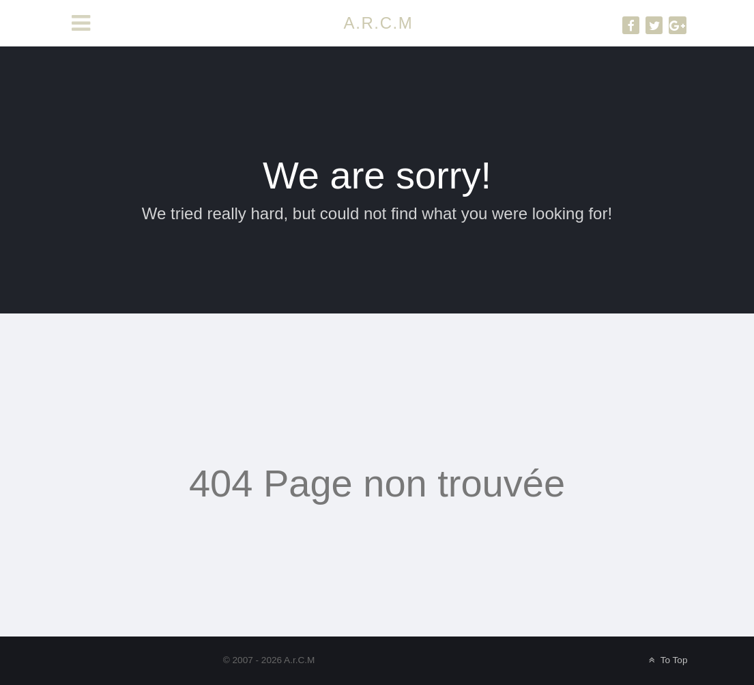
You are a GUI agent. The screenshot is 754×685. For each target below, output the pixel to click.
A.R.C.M (379, 23)
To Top (667, 660)
